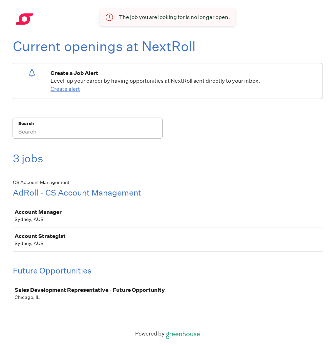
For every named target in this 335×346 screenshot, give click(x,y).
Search (26, 123)
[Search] (87, 132)
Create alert (65, 89)
